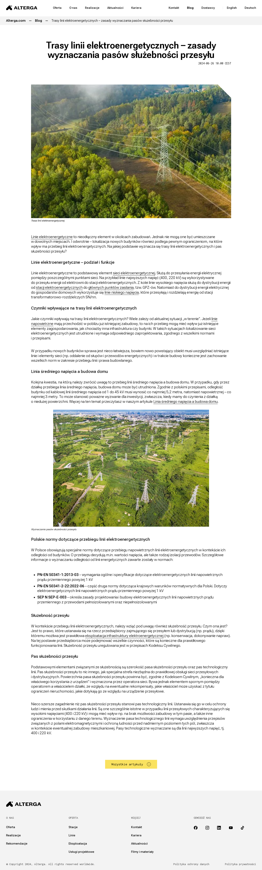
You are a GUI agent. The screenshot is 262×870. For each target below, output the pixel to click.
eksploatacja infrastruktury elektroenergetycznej (124, 636)
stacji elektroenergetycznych (59, 287)
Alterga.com (16, 20)
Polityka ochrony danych (191, 864)
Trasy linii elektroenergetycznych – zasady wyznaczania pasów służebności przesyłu (112, 20)
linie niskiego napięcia (122, 292)
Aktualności (115, 7)
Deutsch (250, 7)
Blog (190, 7)
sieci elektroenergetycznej (134, 273)
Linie (72, 835)
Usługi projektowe (81, 851)
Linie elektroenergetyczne (52, 237)
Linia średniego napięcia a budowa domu (185, 401)
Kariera (136, 7)
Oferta (57, 7)
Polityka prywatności (240, 864)
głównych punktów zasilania (111, 287)
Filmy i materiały (142, 851)
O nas (73, 7)
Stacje (73, 827)
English (232, 7)
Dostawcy (208, 7)
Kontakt (174, 7)
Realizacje (92, 7)
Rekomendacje (16, 843)
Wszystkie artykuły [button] (131, 764)
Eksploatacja (78, 843)
